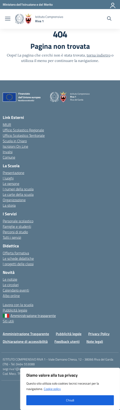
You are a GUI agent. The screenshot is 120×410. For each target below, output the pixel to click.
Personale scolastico (18, 221)
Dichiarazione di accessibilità (25, 341)
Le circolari (11, 284)
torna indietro (98, 55)
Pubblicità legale (15, 310)
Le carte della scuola (18, 194)
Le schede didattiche (18, 258)
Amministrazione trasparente (33, 315)
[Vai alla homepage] (23, 19)
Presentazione (13, 172)
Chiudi (70, 400)
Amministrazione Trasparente (26, 333)
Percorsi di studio (15, 232)
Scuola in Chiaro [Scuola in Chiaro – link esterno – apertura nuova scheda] (15, 141)
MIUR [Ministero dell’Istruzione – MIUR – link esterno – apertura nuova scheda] (7, 124)
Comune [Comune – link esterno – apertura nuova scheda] (9, 157)
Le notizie (10, 279)
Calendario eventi (16, 290)
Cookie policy (52, 388)
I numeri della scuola (18, 189)
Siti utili (8, 321)
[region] (70, 389)
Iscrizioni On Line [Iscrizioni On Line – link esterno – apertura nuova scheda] (15, 146)
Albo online (11, 295)
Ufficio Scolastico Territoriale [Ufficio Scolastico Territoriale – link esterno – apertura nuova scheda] (24, 135)
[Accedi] (113, 4)
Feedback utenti (67, 341)
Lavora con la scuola (18, 304)
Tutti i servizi (12, 237)
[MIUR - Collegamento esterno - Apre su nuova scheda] (28, 4)
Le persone (11, 183)
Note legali (94, 341)
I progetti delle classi (18, 264)
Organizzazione (14, 200)
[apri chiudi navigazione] (7, 19)
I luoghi (8, 178)
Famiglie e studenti (17, 226)
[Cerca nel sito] (109, 19)
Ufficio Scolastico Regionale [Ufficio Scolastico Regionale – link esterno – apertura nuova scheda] (23, 130)
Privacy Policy (99, 333)
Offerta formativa (16, 253)
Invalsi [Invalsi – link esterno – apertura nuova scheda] (7, 152)
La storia (9, 205)
